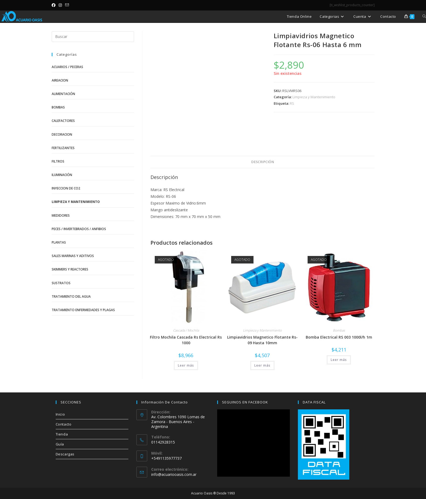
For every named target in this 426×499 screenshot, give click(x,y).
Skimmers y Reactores (70, 269)
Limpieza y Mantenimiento (314, 96)
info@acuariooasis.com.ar (173, 474)
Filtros (58, 161)
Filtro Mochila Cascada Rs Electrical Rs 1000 (186, 340)
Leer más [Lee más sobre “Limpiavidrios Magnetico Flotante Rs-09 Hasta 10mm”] (262, 365)
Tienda (62, 434)
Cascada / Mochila (186, 330)
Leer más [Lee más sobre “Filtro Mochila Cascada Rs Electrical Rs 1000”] (186, 365)
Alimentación (63, 94)
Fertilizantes (63, 148)
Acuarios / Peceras (67, 67)
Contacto (64, 424)
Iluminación (62, 175)
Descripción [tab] (262, 162)
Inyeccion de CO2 (66, 188)
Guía (60, 444)
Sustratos (61, 283)
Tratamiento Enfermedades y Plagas (83, 310)
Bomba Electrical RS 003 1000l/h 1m (339, 337)
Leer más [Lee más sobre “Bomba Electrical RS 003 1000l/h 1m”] (339, 359)
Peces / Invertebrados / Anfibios (79, 229)
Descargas (65, 454)
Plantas (59, 242)
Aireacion (60, 80)
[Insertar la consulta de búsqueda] (93, 36)
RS (292, 103)
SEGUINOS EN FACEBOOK (245, 402)
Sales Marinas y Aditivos (73, 256)
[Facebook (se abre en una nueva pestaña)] (54, 5)
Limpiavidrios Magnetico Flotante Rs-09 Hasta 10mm (262, 340)
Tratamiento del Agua (71, 296)
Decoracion (62, 134)
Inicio (60, 414)
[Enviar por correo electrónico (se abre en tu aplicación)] (67, 5)
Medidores (61, 215)
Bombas (339, 330)
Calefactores (63, 120)
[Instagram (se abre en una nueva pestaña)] (60, 5)
